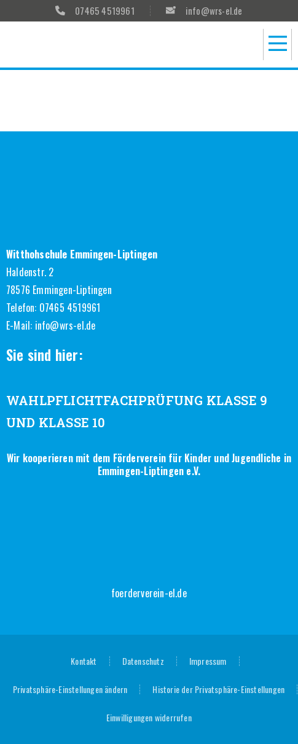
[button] (277, 44)
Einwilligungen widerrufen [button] (149, 717)
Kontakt (83, 660)
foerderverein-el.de (149, 593)
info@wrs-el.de (65, 325)
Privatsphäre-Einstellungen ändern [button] (70, 689)
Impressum (208, 660)
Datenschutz (143, 660)
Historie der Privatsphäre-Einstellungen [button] (218, 689)
